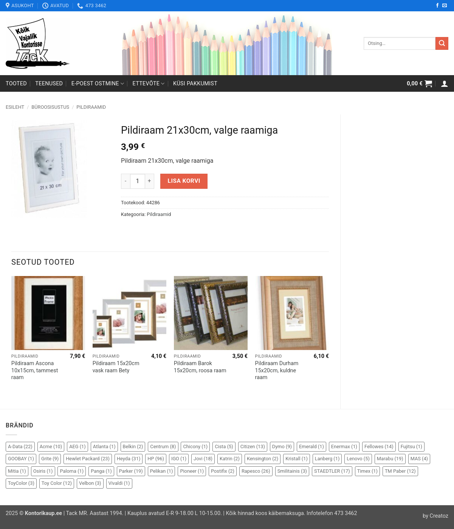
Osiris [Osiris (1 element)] (43, 471)
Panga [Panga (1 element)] (101, 471)
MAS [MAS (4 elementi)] (419, 458)
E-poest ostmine (97, 83)
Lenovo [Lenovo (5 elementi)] (358, 458)
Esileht (15, 107)
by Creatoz (435, 516)
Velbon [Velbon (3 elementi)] (90, 483)
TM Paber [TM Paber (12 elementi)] (400, 471)
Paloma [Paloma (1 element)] (72, 471)
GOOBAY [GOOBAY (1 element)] (21, 458)
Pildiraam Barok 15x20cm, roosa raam (200, 367)
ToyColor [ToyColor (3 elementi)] (21, 483)
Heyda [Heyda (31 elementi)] (128, 458)
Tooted (16, 83)
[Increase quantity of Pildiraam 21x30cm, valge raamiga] (149, 181)
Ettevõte (149, 83)
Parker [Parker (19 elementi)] (131, 471)
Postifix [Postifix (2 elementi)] (222, 471)
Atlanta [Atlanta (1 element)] (104, 446)
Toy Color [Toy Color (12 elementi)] (57, 483)
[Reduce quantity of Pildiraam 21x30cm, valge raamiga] (125, 181)
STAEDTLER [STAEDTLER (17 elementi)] (332, 471)
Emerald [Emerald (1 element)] (311, 446)
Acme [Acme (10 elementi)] (51, 446)
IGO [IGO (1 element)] (178, 458)
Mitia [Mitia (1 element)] (17, 471)
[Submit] (441, 43)
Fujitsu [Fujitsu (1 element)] (411, 446)
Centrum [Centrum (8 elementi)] (163, 446)
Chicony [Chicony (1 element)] (195, 446)
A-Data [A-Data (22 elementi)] (20, 446)
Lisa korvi (184, 180)
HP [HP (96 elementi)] (155, 458)
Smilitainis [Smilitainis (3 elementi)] (292, 471)
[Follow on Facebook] (437, 5)
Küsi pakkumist (195, 83)
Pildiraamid (91, 107)
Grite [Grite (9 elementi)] (50, 458)
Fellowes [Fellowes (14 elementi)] (379, 446)
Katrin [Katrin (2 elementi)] (230, 458)
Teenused (49, 83)
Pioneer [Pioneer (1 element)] (192, 471)
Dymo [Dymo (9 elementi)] (282, 446)
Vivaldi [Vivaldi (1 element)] (119, 483)
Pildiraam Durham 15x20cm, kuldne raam (277, 370)
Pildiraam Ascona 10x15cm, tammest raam (34, 370)
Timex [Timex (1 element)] (367, 471)
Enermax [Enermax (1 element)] (344, 446)
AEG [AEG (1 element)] (77, 446)
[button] (419, 83)
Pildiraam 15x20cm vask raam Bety (116, 367)
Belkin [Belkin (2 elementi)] (133, 446)
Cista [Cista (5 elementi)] (224, 446)
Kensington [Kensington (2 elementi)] (262, 458)
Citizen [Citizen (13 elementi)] (252, 446)
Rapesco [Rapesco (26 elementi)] (256, 471)
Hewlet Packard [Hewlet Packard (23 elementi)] (88, 458)
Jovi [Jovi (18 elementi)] (203, 458)
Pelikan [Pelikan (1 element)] (161, 471)
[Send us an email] (444, 5)
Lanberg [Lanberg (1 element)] (327, 458)
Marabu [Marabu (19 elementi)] (390, 458)
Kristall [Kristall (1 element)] (296, 458)
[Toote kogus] (137, 181)
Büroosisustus (50, 107)
